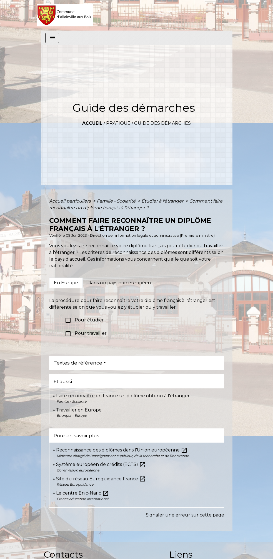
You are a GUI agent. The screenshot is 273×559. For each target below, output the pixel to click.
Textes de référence (78, 363)
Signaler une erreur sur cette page (185, 515)
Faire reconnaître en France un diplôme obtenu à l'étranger (123, 395)
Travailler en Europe (79, 410)
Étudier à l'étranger (162, 201)
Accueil (92, 123)
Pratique (118, 123)
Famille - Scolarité (117, 201)
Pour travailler (86, 333)
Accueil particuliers (70, 201)
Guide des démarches (162, 123)
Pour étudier (84, 320)
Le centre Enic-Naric (82, 493)
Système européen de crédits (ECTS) (101, 464)
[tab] (66, 283)
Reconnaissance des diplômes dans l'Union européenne (121, 450)
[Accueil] (65, 15)
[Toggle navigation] (52, 38)
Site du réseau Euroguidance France (101, 478)
